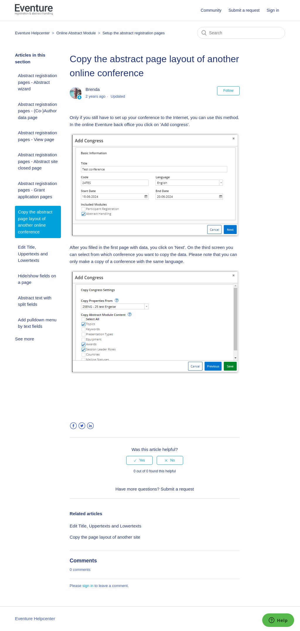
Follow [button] (228, 91)
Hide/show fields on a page (37, 279)
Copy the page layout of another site (105, 537)
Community (211, 10)
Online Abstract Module (77, 33)
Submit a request (244, 10)
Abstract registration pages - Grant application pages (37, 190)
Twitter (82, 426)
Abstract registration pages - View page (37, 136)
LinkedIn (90, 426)
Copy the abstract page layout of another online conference (35, 221)
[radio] (139, 460)
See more (24, 338)
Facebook (73, 426)
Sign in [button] (273, 10)
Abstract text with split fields (34, 301)
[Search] (241, 33)
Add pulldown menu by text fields (37, 323)
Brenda (93, 89)
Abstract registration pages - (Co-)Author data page (37, 111)
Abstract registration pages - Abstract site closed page (38, 161)
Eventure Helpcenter (32, 33)
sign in (87, 585)
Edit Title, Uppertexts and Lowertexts (33, 254)
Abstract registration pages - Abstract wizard (37, 82)
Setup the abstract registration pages (134, 33)
